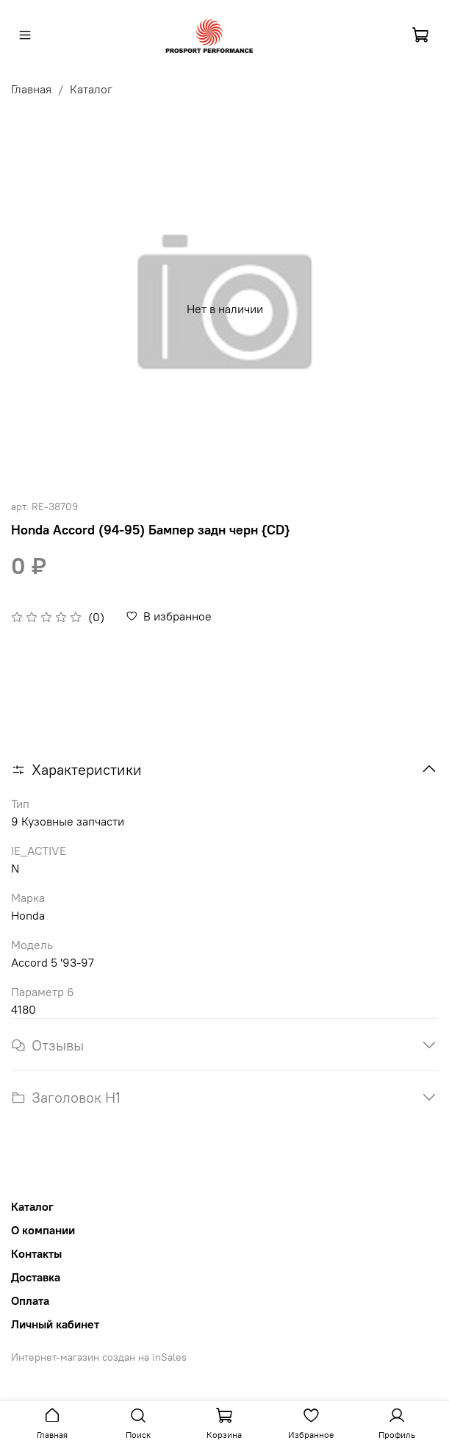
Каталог (91, 89)
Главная (31, 89)
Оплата (30, 1300)
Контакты (36, 1253)
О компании (43, 1230)
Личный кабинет (55, 1324)
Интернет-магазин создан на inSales (99, 1357)
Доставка (35, 1277)
